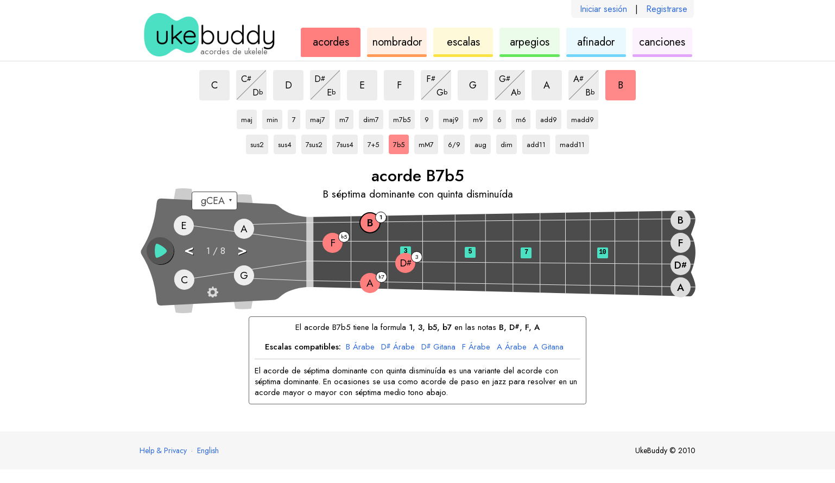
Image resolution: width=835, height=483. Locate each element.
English (208, 450)
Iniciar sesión (603, 9)
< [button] (189, 250)
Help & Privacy (163, 450)
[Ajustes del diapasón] (212, 292)
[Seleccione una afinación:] (214, 201)
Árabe (360, 347)
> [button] (242, 250)
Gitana (438, 347)
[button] (160, 250)
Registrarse (666, 9)
